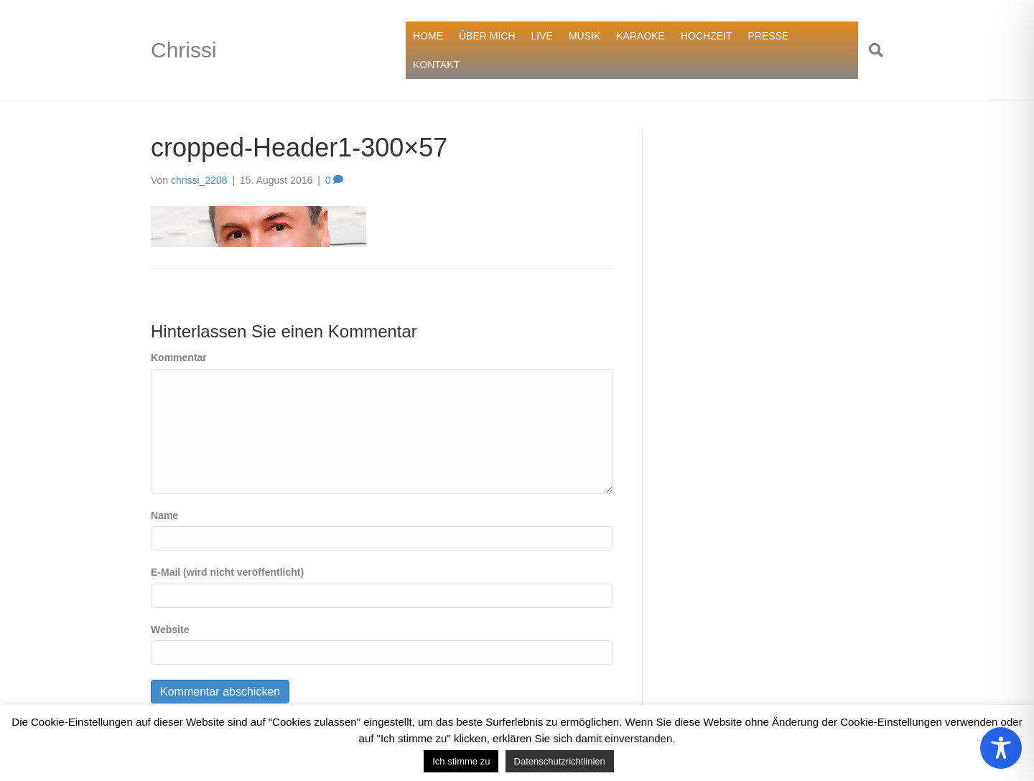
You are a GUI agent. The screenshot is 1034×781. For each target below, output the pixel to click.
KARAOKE (640, 36)
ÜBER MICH (487, 36)
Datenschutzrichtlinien (559, 761)
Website (170, 629)
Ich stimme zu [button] (461, 761)
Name (164, 515)
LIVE (542, 36)
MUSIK (584, 36)
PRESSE (768, 36)
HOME (428, 36)
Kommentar (179, 357)
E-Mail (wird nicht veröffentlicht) (227, 572)
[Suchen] (870, 50)
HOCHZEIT (706, 36)
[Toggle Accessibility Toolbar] (1001, 748)
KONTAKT (436, 64)
